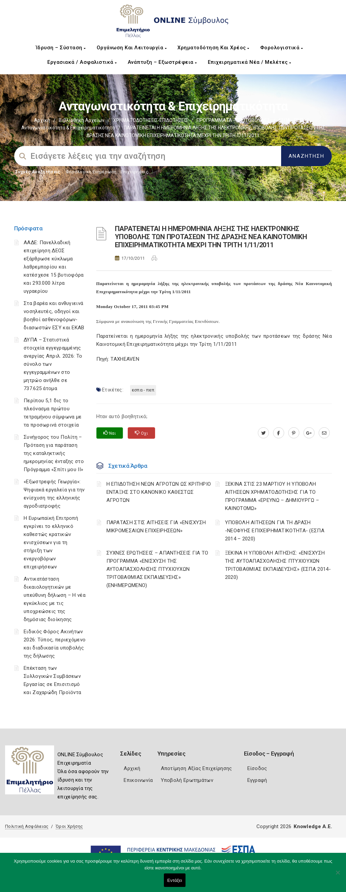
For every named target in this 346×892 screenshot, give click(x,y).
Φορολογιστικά (281, 48)
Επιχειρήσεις (134, 171)
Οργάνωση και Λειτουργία (132, 48)
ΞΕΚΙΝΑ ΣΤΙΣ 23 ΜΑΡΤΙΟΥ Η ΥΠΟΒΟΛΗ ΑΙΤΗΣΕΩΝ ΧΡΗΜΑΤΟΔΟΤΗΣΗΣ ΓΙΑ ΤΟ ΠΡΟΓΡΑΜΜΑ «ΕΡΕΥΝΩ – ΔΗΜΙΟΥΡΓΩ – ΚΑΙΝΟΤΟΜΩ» (272, 496)
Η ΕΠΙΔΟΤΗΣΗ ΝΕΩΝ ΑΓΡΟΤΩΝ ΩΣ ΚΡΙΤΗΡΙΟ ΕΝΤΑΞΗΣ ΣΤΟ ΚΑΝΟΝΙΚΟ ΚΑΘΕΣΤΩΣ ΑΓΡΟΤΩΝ (158, 492)
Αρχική (42, 120)
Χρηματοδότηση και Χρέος (213, 48)
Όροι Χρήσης (69, 826)
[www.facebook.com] (278, 433)
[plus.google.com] (309, 433)
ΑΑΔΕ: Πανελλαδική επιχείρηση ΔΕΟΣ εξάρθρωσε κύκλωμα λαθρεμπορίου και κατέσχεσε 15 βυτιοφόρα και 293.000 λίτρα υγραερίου (54, 266)
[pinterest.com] (293, 433)
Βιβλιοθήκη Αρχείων (81, 120)
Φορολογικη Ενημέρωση (91, 171)
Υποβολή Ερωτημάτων (187, 780)
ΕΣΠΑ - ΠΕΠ (291, 120)
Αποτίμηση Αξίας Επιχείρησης (196, 768)
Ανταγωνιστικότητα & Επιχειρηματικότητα (68, 127)
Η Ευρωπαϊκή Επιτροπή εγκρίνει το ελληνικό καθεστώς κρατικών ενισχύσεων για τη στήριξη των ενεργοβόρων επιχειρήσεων (51, 542)
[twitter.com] (263, 433)
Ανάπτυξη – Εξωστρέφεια (162, 62)
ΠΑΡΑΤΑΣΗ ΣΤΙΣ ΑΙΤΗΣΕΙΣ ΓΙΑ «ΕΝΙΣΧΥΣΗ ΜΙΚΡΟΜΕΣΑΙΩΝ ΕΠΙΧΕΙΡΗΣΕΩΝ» (156, 526)
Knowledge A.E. (313, 826)
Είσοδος (257, 768)
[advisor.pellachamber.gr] (324, 433)
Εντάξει (174, 880)
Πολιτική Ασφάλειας (26, 826)
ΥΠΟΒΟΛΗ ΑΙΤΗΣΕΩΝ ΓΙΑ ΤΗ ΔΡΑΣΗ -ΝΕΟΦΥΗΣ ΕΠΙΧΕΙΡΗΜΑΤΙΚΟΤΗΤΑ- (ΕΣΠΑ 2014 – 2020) (274, 530)
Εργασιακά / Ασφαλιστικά (82, 62)
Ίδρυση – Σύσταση (61, 48)
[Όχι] (337, 876)
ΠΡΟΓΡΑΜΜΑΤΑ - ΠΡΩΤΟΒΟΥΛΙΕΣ (233, 120)
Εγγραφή (257, 780)
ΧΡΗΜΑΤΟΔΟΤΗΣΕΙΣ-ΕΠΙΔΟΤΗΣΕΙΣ (150, 120)
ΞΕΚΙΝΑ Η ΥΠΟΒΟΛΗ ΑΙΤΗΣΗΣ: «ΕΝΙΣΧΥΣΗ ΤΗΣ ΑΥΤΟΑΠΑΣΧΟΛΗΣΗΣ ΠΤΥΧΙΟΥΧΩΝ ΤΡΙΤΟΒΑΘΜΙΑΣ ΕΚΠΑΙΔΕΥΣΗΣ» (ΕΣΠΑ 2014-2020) (278, 565)
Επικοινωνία (138, 780)
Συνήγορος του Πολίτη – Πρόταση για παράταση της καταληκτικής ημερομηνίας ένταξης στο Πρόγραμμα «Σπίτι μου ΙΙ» (54, 453)
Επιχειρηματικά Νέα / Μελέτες (249, 62)
